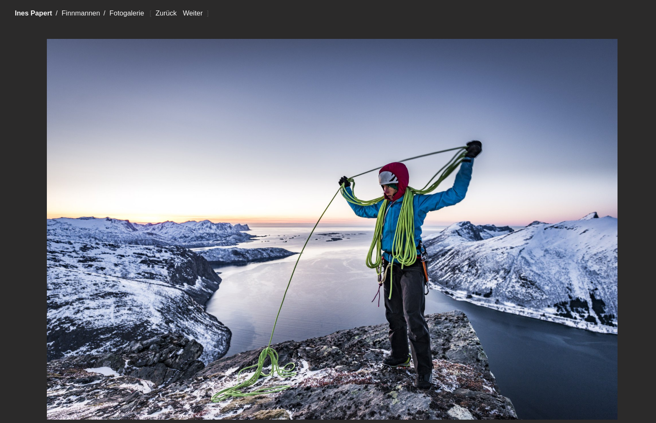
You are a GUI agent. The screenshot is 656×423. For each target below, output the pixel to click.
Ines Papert (33, 13)
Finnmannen (81, 13)
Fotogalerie (127, 13)
